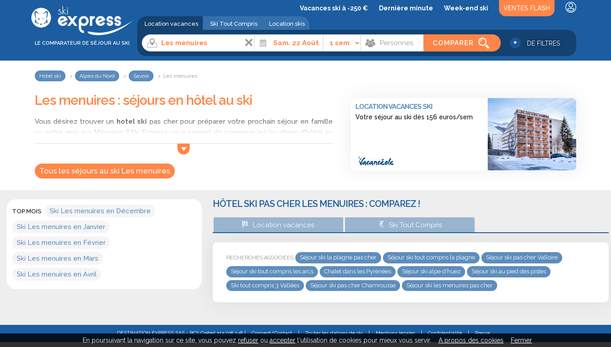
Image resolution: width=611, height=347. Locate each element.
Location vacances (171, 23)
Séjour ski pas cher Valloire (522, 257)
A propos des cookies (471, 340)
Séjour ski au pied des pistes (508, 271)
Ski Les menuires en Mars (57, 258)
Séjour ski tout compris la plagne (431, 257)
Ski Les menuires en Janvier (61, 227)
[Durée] (342, 43)
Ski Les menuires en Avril (57, 274)
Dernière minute (406, 8)
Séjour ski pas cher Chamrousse (353, 285)
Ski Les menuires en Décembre (100, 211)
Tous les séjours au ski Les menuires (104, 170)
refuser (248, 340)
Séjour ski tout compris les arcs (272, 271)
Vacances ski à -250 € (334, 8)
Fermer (521, 340)
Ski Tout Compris (233, 23)
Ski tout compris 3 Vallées (265, 285)
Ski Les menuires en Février (61, 243)
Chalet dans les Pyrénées (357, 271)
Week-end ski (466, 8)
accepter (282, 340)
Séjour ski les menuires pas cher (449, 285)
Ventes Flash (527, 8)
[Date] (289, 43)
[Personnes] (392, 43)
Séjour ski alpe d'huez (431, 271)
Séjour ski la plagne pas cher (338, 257)
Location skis (287, 23)
